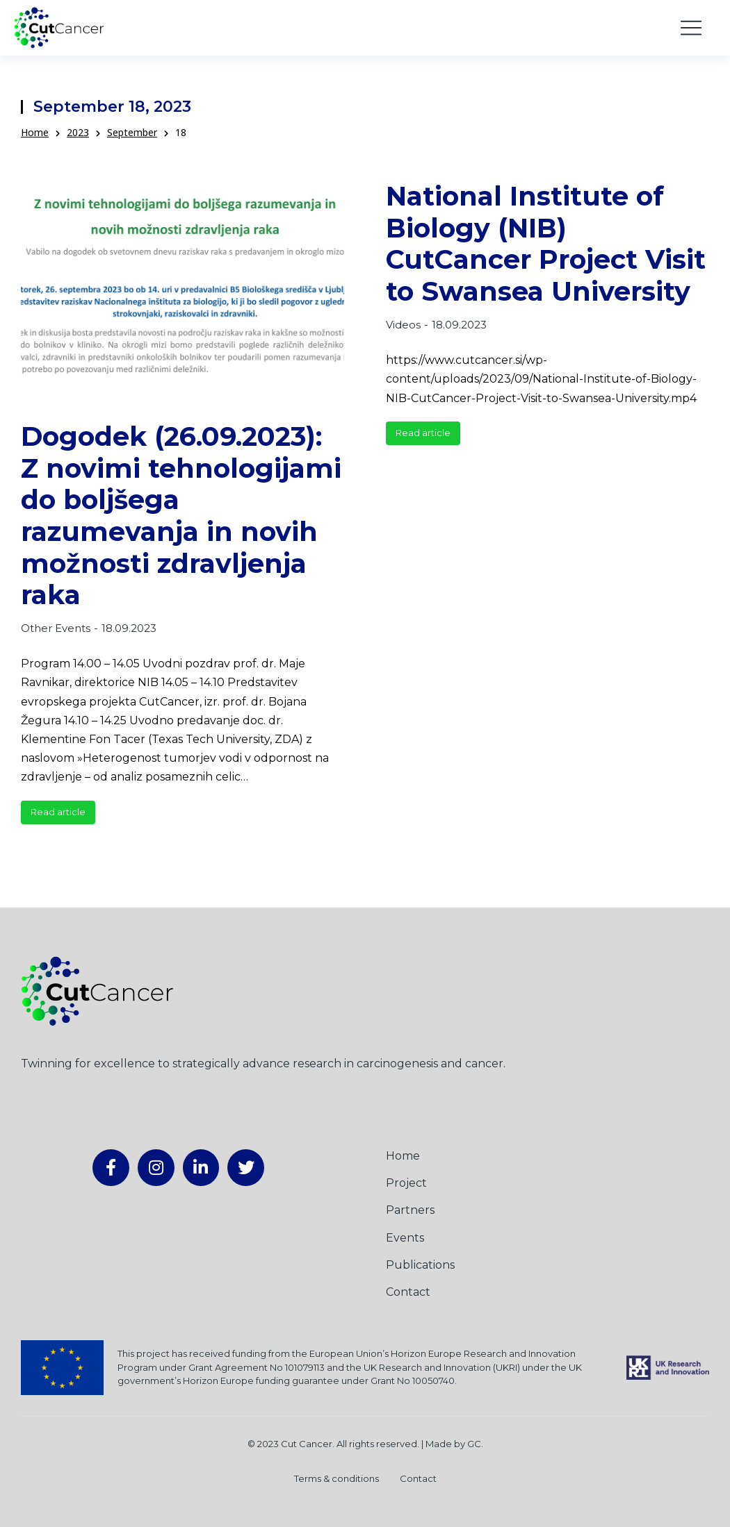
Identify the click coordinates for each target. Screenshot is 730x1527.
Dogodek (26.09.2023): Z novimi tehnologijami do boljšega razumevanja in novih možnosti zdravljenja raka (181, 516)
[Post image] (182, 287)
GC (474, 1443)
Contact (418, 1478)
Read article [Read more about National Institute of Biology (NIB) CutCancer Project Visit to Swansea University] (423, 432)
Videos (403, 324)
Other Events (55, 628)
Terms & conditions (336, 1478)
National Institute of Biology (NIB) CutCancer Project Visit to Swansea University (546, 244)
